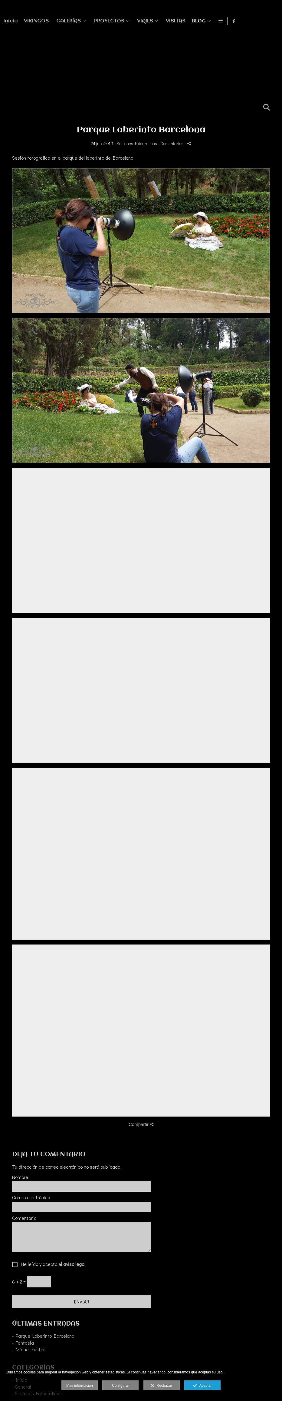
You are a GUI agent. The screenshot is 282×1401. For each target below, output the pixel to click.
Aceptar (202, 1385)
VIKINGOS (154, 21)
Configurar (120, 1385)
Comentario (24, 1218)
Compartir (141, 1124)
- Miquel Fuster (28, 1349)
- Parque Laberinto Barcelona (43, 1336)
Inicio (128, 21)
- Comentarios (171, 143)
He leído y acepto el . (52, 1264)
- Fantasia (23, 1343)
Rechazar (161, 1385)
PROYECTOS (227, 21)
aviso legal (74, 1264)
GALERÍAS (186, 21)
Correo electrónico (31, 1197)
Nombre (20, 1177)
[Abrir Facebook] (272, 21)
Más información (79, 1385)
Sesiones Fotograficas (136, 143)
